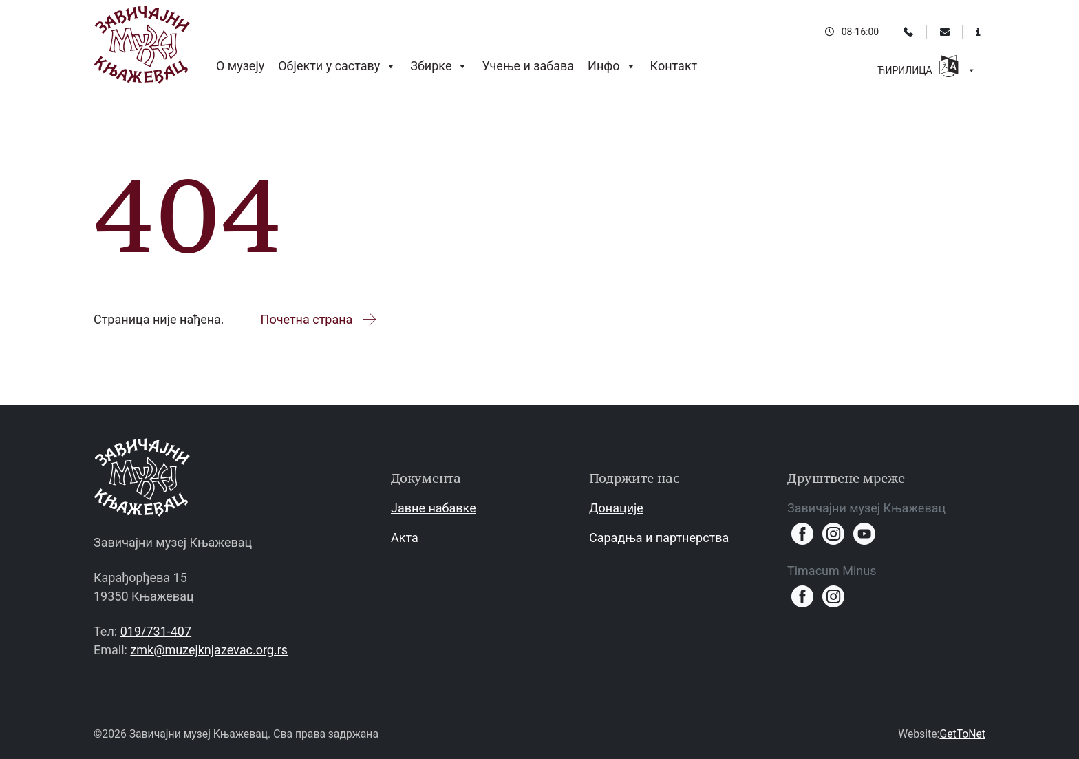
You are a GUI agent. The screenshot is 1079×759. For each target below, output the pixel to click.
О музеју (240, 66)
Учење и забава (528, 66)
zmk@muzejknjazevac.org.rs (209, 650)
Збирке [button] (439, 66)
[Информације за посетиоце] (978, 31)
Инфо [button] (612, 66)
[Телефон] (908, 31)
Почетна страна (319, 319)
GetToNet (962, 733)
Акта (404, 537)
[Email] (945, 31)
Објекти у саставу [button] (337, 66)
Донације (616, 508)
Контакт (674, 66)
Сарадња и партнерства (659, 537)
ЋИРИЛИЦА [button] (926, 68)
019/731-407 (155, 631)
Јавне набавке (433, 508)
